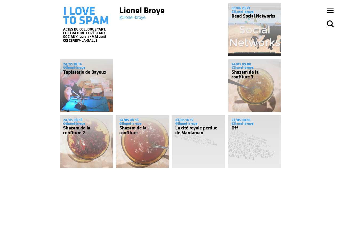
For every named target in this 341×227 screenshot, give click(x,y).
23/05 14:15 (184, 120)
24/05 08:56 (129, 120)
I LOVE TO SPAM (86, 16)
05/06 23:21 (241, 8)
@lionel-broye (132, 17)
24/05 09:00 (241, 64)
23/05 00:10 (241, 120)
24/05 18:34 (72, 64)
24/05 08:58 (72, 120)
